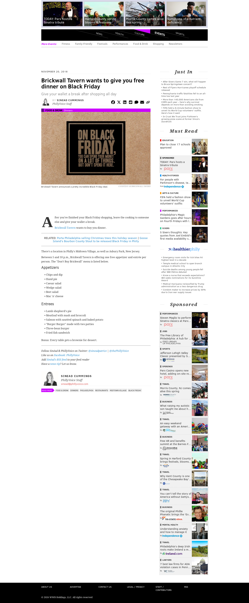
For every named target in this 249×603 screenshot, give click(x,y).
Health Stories (170, 175)
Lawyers (167, 559)
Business (167, 401)
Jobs (164, 331)
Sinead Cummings (70, 100)
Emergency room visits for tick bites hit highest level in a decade (182, 258)
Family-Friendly (83, 43)
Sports (180, 33)
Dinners (68, 110)
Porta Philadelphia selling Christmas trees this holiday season (97, 238)
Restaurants (101, 390)
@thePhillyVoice (119, 350)
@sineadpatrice (97, 350)
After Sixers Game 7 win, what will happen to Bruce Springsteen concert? (183, 83)
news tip (55, 363)
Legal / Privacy (136, 586)
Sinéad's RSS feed (57, 359)
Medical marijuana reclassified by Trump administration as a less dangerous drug (182, 285)
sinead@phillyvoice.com (74, 383)
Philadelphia (86, 390)
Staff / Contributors (164, 588)
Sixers (165, 228)
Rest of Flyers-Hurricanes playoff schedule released (183, 88)
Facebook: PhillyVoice (67, 355)
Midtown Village (118, 390)
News (99, 33)
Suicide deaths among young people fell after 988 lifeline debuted (182, 270)
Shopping (158, 43)
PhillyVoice (63, 35)
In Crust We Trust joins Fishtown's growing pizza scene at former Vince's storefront (180, 119)
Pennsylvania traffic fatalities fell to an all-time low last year (183, 94)
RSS (186, 586)
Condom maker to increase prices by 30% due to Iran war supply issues (183, 291)
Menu (46, 34)
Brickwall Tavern (65, 227)
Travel (165, 384)
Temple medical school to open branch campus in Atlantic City (181, 264)
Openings (167, 366)
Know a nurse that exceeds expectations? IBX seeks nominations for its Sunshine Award (183, 278)
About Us (46, 586)
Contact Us (104, 586)
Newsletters (175, 43)
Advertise (75, 586)
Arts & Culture (170, 193)
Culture (140, 33)
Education (168, 140)
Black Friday (134, 390)
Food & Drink (140, 43)
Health (119, 33)
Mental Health (170, 524)
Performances (120, 43)
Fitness (66, 43)
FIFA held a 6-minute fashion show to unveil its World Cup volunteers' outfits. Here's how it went (181, 110)
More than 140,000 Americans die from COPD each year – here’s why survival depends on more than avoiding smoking (182, 102)
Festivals (102, 43)
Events (160, 34)
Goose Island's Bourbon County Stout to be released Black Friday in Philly (100, 239)
